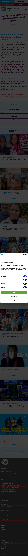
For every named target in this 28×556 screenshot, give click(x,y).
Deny (14, 300)
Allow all (14, 292)
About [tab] (23, 258)
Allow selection (14, 296)
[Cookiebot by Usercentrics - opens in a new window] (21, 255)
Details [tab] (14, 258)
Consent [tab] (5, 258)
